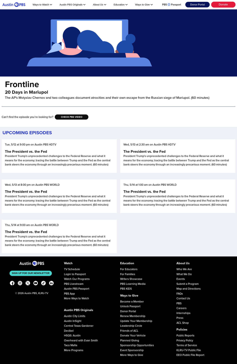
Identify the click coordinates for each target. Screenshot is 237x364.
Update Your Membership (136, 321)
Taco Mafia (70, 345)
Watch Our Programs (77, 279)
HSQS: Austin (72, 335)
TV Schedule (72, 269)
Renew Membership (132, 316)
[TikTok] (43, 283)
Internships (183, 313)
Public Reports (185, 335)
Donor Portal (197, 4)
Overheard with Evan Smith (81, 340)
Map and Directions (188, 288)
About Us (99, 4)
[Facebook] (12, 283)
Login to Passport (75, 274)
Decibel (69, 330)
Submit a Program (187, 284)
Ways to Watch (42, 4)
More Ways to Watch (76, 298)
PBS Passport (171, 4)
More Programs (73, 350)
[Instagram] (20, 283)
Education (121, 4)
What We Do (184, 274)
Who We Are (184, 269)
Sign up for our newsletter (31, 273)
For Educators (128, 269)
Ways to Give (144, 4)
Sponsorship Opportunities (137, 345)
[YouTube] (36, 283)
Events (180, 279)
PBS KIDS (126, 288)
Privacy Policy (184, 340)
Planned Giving (129, 340)
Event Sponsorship (132, 350)
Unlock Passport (130, 306)
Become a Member (132, 301)
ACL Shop (182, 323)
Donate (223, 4)
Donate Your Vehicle (133, 335)
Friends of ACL (129, 330)
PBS (179, 303)
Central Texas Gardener (78, 326)
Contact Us (183, 298)
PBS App (69, 293)
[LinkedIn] (51, 283)
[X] (28, 283)
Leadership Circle (131, 326)
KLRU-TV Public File (188, 350)
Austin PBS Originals (73, 4)
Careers (181, 308)
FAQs (179, 293)
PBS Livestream (73, 284)
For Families (127, 274)
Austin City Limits (74, 316)
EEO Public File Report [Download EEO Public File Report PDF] (190, 355)
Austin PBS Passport (76, 288)
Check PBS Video (71, 116)
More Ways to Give (131, 355)
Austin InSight (72, 321)
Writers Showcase (131, 279)
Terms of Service (186, 345)
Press (179, 318)
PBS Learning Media (132, 284)
